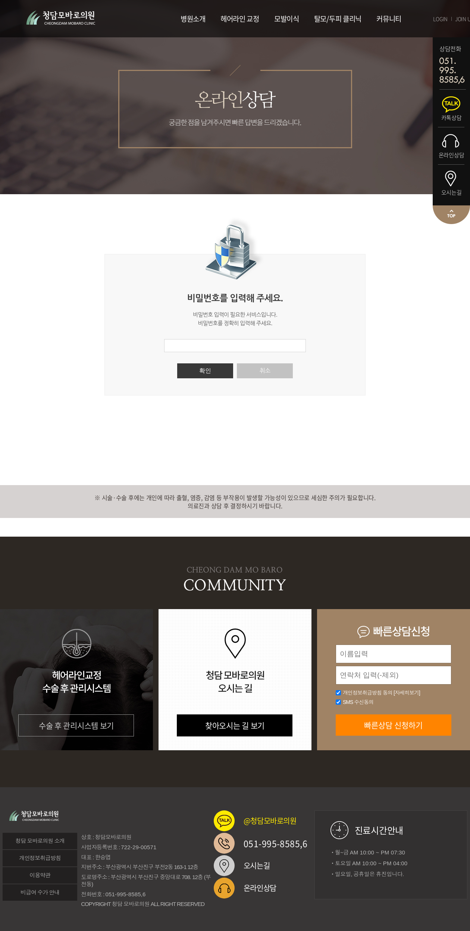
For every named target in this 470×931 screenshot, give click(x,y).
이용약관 (39, 875)
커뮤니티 (388, 18)
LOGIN (440, 18)
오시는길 (451, 192)
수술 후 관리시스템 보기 (76, 725)
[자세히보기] (407, 693)
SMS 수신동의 (358, 702)
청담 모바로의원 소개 (40, 841)
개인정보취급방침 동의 (381, 693)
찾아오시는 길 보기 (234, 725)
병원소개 (193, 18)
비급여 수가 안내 (40, 892)
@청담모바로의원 (270, 820)
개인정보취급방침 (40, 858)
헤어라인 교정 (239, 18)
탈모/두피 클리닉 (337, 18)
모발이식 (286, 18)
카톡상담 (451, 118)
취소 (265, 370)
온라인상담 (451, 155)
